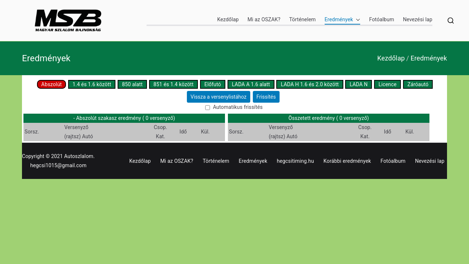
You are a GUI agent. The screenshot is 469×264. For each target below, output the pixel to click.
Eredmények (343, 19)
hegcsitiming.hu (295, 161)
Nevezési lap (417, 19)
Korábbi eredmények (347, 161)
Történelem (302, 19)
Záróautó (417, 84)
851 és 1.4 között (173, 84)
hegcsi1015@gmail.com (58, 165)
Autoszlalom (78, 156)
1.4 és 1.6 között (92, 84)
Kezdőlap (228, 19)
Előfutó (212, 84)
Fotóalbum (381, 19)
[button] (356, 19)
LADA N (359, 84)
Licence (387, 84)
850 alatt (132, 84)
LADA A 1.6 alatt (251, 84)
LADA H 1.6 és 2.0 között (310, 84)
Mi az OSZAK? (263, 19)
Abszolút (51, 84)
